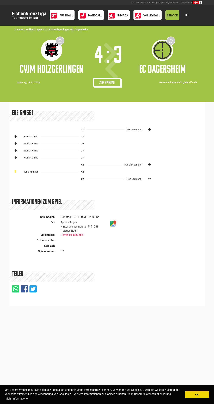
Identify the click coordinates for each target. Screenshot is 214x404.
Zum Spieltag (107, 82)
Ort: (53, 222)
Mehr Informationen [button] (17, 398)
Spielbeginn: (48, 217)
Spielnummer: (47, 251)
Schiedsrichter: (46, 240)
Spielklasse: (48, 234)
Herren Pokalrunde (72, 234)
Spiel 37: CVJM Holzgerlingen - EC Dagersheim (62, 29)
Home (20, 29)
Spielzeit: (50, 245)
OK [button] (197, 394)
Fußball (30, 29)
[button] (62, 15)
